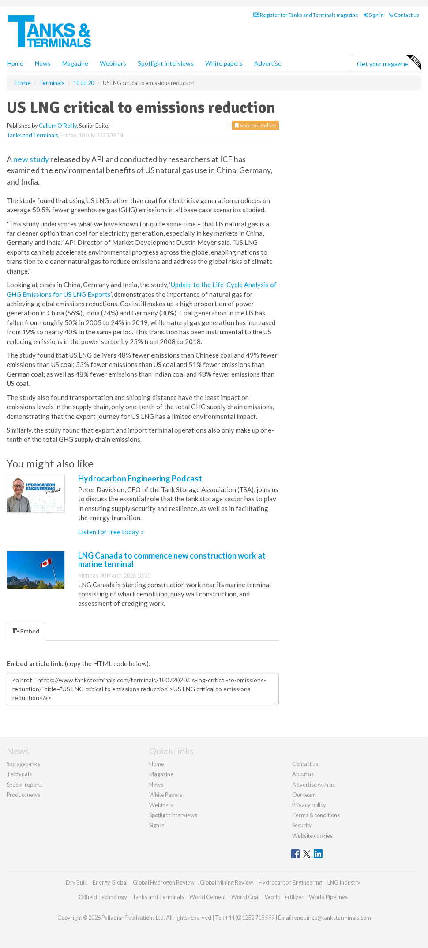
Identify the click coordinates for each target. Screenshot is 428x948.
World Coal (245, 896)
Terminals (19, 774)
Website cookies (312, 835)
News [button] (43, 63)
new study (31, 159)
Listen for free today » (110, 532)
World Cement (207, 896)
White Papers (165, 794)
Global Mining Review (226, 882)
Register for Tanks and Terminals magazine (305, 15)
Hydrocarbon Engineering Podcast (140, 478)
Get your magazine (389, 62)
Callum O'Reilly (58, 125)
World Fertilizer (284, 896)
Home (15, 63)
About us (303, 774)
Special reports (25, 784)
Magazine (75, 63)
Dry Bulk (76, 882)
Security (302, 825)
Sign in (374, 15)
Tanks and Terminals (32, 135)
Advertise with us (313, 784)
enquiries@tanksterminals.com (332, 917)
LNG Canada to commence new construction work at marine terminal (172, 560)
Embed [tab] (26, 631)
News (156, 784)
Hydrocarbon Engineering (290, 882)
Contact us (404, 15)
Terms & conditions (316, 814)
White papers (224, 63)
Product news (23, 794)
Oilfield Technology (103, 896)
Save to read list (255, 125)
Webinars (113, 63)
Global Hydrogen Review (164, 882)
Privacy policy (309, 804)
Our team (304, 794)
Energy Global (110, 882)
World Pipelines (328, 896)
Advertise (268, 63)
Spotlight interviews (166, 63)
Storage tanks (23, 763)
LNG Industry (343, 882)
